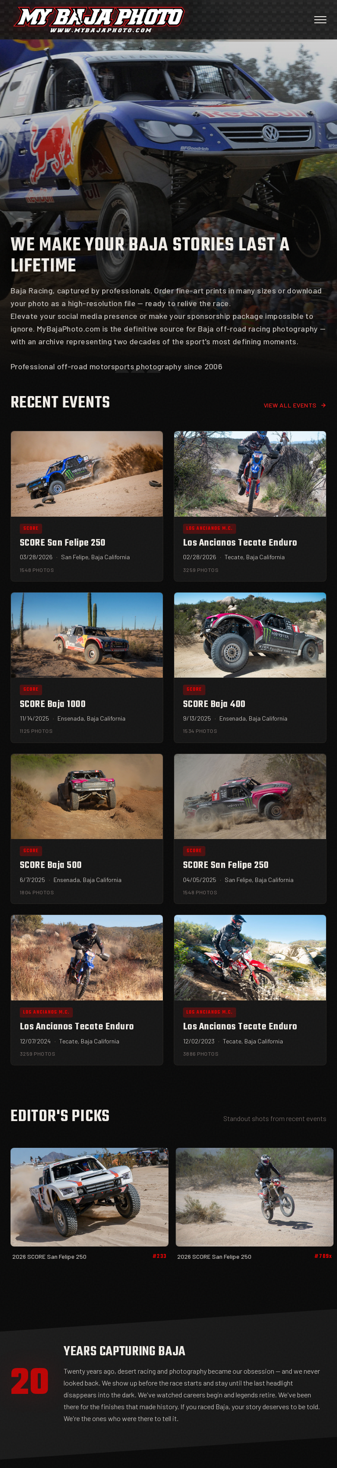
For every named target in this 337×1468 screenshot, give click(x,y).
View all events (295, 405)
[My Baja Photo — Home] (99, 19)
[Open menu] (320, 20)
